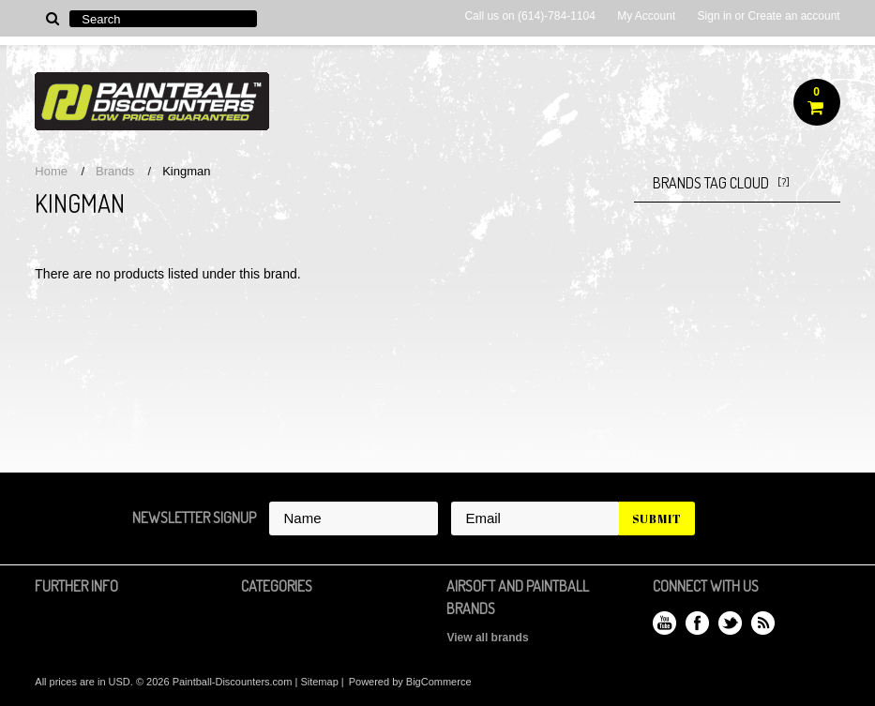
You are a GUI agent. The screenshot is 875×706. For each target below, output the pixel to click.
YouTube (664, 623)
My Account (646, 16)
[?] (783, 182)
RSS (763, 623)
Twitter (730, 623)
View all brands (487, 637)
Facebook (697, 623)
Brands (115, 171)
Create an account (794, 16)
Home (51, 171)
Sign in (715, 16)
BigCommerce (439, 681)
